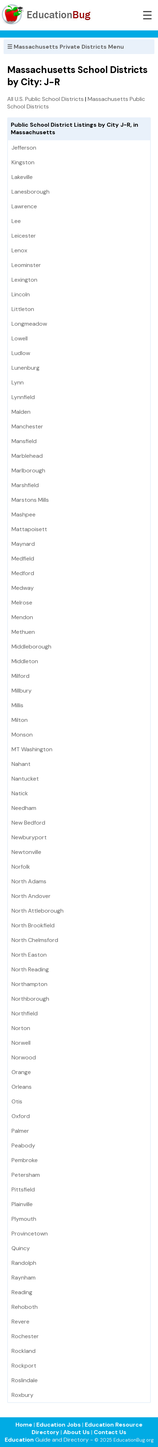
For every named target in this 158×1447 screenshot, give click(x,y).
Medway (22, 588)
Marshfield (25, 485)
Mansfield (24, 441)
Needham (23, 808)
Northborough (30, 998)
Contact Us (110, 1432)
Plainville (22, 1204)
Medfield (22, 558)
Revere (20, 1321)
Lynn (17, 382)
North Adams (28, 881)
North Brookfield (33, 925)
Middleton (24, 661)
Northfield (24, 1013)
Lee (16, 221)
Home (23, 1424)
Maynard (23, 544)
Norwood (23, 1057)
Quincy (20, 1248)
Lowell (19, 338)
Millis (17, 705)
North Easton (29, 954)
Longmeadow (29, 323)
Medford (22, 573)
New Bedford (28, 822)
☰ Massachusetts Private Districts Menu (65, 46)
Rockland (23, 1351)
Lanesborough (30, 191)
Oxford (20, 1116)
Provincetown (29, 1233)
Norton (20, 1028)
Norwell (21, 1043)
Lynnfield (23, 397)
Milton (19, 720)
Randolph (23, 1263)
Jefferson (23, 147)
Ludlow (20, 353)
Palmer (20, 1131)
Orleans (21, 1087)
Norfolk (20, 866)
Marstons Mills (30, 500)
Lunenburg (25, 368)
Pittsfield (23, 1189)
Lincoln (20, 294)
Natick (19, 793)
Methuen (23, 632)
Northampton (29, 984)
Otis (16, 1101)
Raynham (23, 1277)
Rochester (25, 1336)
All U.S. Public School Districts (45, 99)
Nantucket (25, 778)
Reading (21, 1292)
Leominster (26, 265)
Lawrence (24, 206)
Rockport (23, 1365)
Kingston (22, 162)
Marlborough (28, 470)
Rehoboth (24, 1307)
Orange (21, 1072)
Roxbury (22, 1395)
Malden (21, 412)
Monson (22, 734)
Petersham (25, 1175)
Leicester (23, 235)
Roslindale (24, 1380)
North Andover (31, 896)
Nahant (21, 764)
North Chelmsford (34, 940)
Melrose (21, 602)
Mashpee (23, 514)
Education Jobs (58, 1424)
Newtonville (26, 852)
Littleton (22, 309)
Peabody (23, 1145)
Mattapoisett (29, 529)
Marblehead (27, 456)
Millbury (21, 690)
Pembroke (24, 1160)
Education (19, 1439)
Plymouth (23, 1219)
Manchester (27, 426)
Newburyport (29, 837)
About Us (76, 1432)
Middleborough (31, 646)
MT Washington (31, 749)
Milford (20, 676)
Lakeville (22, 177)
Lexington (24, 279)
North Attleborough (37, 910)
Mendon (22, 617)
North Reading (30, 969)
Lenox (19, 250)
